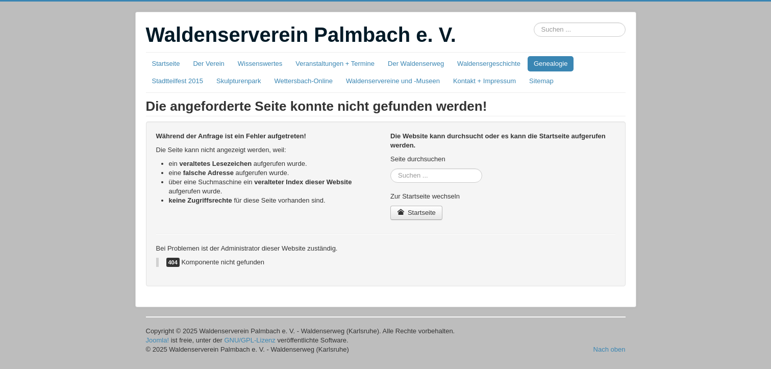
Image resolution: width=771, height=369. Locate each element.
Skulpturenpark (238, 81)
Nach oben (609, 349)
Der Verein (208, 63)
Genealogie (551, 63)
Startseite (166, 63)
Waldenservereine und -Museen (393, 81)
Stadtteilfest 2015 (177, 81)
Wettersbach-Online (303, 81)
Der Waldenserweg (416, 63)
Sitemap (541, 81)
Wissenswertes (260, 63)
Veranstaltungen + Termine (335, 63)
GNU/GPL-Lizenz (249, 340)
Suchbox (390, 168)
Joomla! (157, 340)
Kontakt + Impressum (484, 81)
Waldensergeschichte (488, 63)
